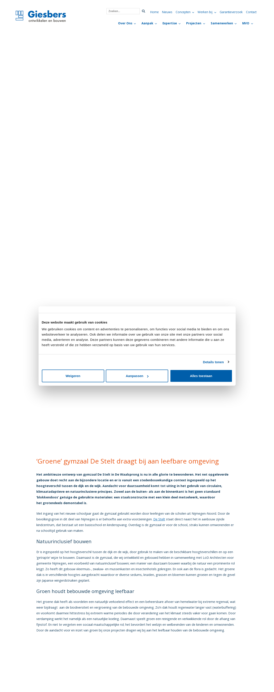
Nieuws (167, 12)
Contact (251, 12)
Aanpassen (137, 376)
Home (154, 12)
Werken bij (205, 12)
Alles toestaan (201, 376)
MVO (245, 23)
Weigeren (72, 376)
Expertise (170, 23)
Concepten (183, 12)
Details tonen (213, 362)
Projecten (193, 23)
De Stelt (159, 519)
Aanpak (147, 23)
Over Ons (125, 23)
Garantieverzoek (231, 12)
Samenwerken (222, 23)
